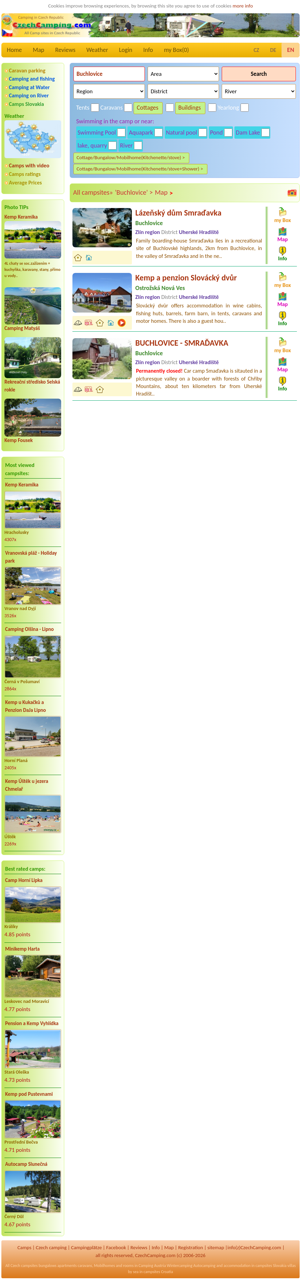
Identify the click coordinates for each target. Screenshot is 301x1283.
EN (290, 50)
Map (38, 50)
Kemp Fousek (18, 440)
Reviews (65, 50)
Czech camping (51, 1247)
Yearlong (228, 107)
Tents (83, 107)
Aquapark (141, 132)
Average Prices (25, 182)
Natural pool (181, 132)
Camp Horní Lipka (23, 880)
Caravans (111, 107)
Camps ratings (25, 174)
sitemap (215, 1247)
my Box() (176, 50)
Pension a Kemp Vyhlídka (31, 1023)
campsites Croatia (158, 1271)
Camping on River (29, 95)
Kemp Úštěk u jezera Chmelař (26, 785)
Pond (216, 132)
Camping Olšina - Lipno (29, 629)
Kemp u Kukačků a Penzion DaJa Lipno (25, 706)
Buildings (189, 107)
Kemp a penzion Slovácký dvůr (186, 277)
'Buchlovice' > (134, 192)
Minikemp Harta (22, 949)
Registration (190, 1247)
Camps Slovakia (26, 104)
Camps (24, 1247)
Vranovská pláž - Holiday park (31, 557)
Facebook (116, 1247)
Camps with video (29, 165)
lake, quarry (92, 145)
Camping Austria (152, 1265)
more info (243, 6)
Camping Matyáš (22, 328)
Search (259, 74)
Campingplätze (86, 1247)
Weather (97, 50)
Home (14, 50)
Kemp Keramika (21, 217)
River (126, 145)
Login (125, 50)
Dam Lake (248, 132)
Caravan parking (27, 70)
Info (148, 50)
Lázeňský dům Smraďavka (178, 213)
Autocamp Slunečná (26, 1164)
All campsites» (93, 192)
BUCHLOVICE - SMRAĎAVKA (181, 343)
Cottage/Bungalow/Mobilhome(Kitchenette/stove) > (131, 157)
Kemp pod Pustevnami (29, 1094)
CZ (256, 50)
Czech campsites (24, 1265)
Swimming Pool (97, 132)
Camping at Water (29, 87)
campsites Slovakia (271, 1265)
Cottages (147, 107)
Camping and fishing (32, 78)
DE (273, 50)
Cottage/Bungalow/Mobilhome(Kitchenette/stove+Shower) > (140, 169)
